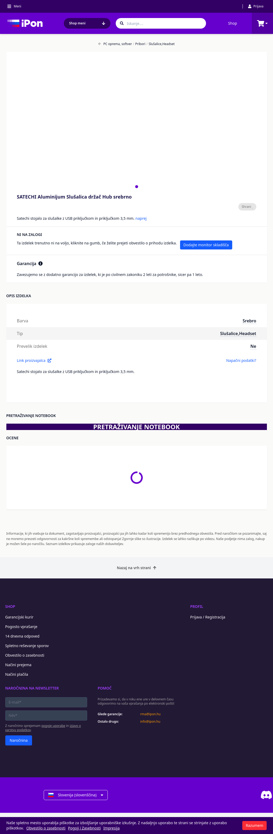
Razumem (254, 825)
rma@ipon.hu (150, 714)
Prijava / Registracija (207, 617)
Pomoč (105, 688)
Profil (196, 606)
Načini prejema (18, 664)
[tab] (136, 186)
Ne (253, 346)
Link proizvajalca (34, 360)
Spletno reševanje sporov (27, 645)
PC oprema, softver (115, 44)
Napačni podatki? (241, 360)
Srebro (249, 321)
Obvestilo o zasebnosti (24, 655)
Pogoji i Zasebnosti (84, 828)
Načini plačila (16, 674)
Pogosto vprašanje (21, 626)
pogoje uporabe (53, 725)
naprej (141, 218)
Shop (232, 23)
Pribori (139, 44)
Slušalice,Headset (160, 44)
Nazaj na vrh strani (136, 567)
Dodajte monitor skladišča (206, 244)
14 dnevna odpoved (22, 636)
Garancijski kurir (19, 617)
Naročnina (19, 740)
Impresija (111, 828)
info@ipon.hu (150, 721)
